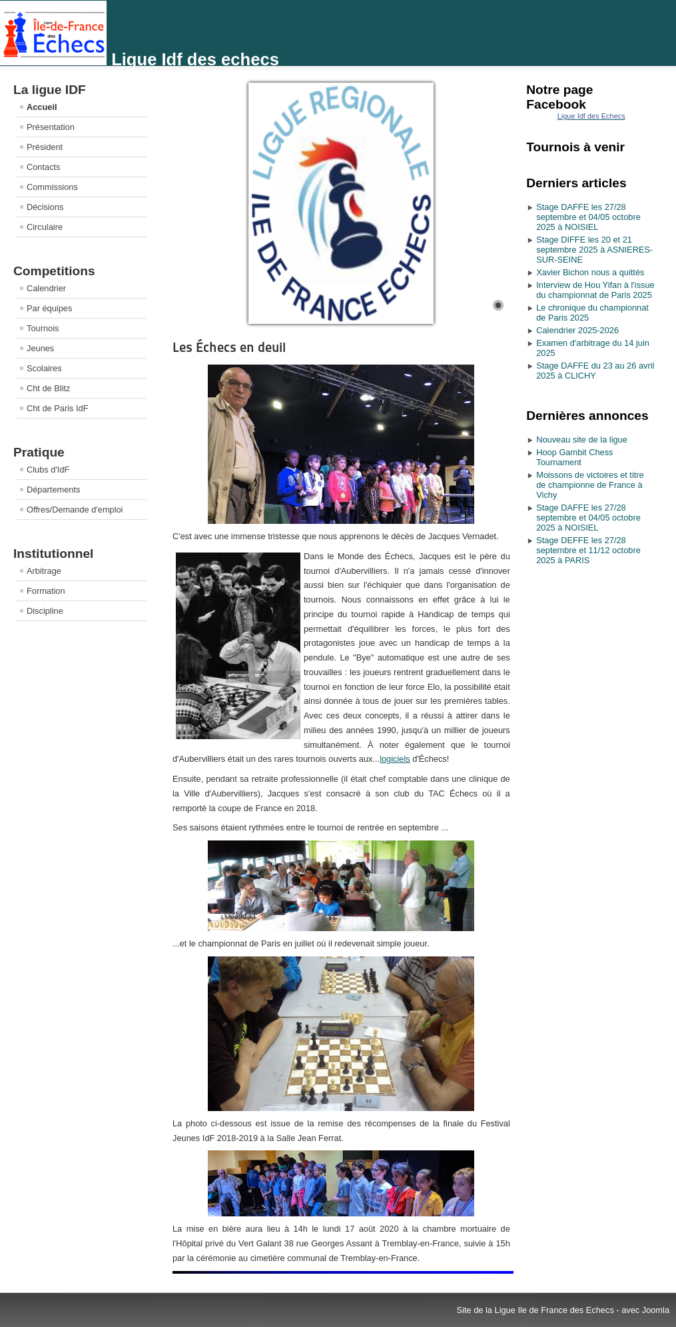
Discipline (45, 611)
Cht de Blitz (48, 388)
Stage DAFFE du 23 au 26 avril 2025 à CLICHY (595, 371)
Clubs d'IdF (48, 470)
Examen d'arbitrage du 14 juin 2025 (592, 348)
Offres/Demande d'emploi (75, 510)
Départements (53, 490)
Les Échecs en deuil (229, 347)
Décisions (45, 207)
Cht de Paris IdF (57, 408)
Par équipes (49, 308)
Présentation (51, 127)
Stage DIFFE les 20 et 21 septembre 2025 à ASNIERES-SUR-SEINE (594, 250)
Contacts (44, 167)
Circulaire (45, 227)
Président (45, 147)
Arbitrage (44, 571)
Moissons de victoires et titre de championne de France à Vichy (589, 485)
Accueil (42, 107)
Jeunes (40, 348)
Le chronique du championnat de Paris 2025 (592, 313)
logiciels (395, 759)
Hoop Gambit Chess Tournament (574, 457)
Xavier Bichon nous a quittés (590, 272)
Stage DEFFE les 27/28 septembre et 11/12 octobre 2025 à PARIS (588, 550)
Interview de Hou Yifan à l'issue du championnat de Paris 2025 (595, 290)
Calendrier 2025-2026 (577, 330)
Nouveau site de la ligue (581, 440)
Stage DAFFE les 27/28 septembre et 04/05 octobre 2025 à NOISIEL (588, 217)
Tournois (43, 328)
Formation (46, 591)
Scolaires (44, 368)
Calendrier (46, 288)
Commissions (52, 187)
